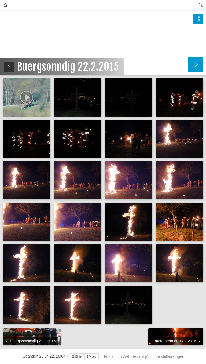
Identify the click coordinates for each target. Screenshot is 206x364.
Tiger (179, 356)
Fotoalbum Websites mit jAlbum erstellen (138, 356)
